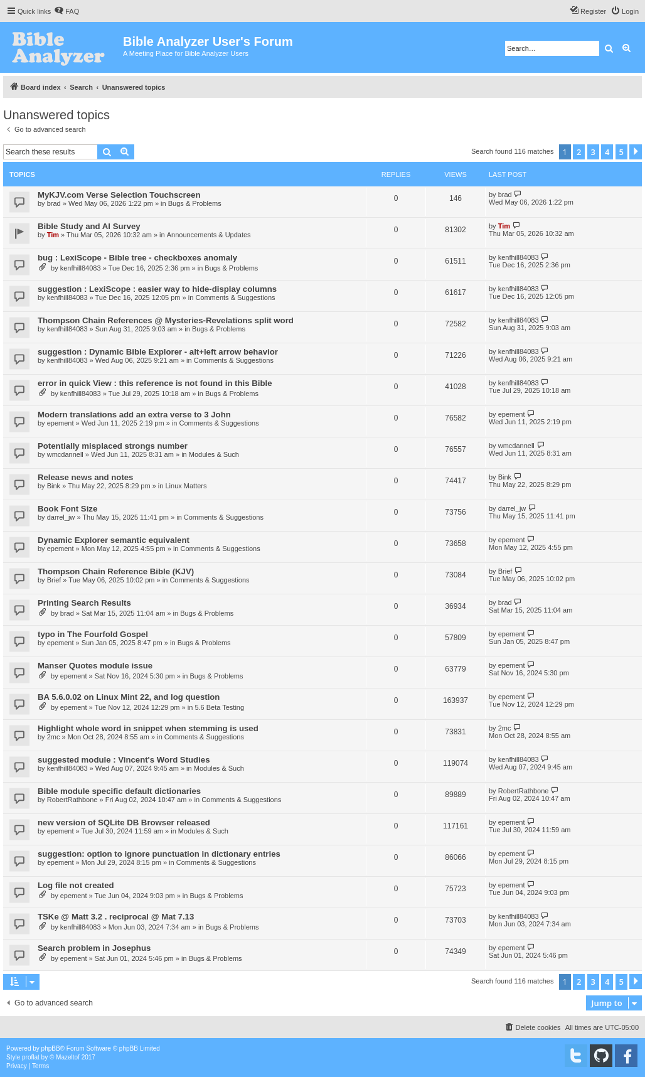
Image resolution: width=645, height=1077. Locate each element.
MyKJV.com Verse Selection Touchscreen (119, 195)
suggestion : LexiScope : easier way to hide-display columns (157, 289)
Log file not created (76, 885)
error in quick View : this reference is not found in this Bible (155, 383)
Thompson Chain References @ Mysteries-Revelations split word (166, 320)
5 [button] (621, 152)
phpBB (50, 1048)
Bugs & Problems (194, 203)
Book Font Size (67, 508)
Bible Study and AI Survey (89, 226)
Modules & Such (214, 454)
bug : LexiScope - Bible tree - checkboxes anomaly (137, 257)
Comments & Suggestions (235, 297)
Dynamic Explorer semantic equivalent (113, 540)
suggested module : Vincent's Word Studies (124, 759)
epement (60, 423)
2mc (53, 737)
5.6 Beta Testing (219, 707)
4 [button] (607, 152)
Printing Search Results (84, 603)
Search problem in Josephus (94, 948)
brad (54, 203)
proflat (31, 1057)
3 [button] (593, 152)
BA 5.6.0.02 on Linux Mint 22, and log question (129, 697)
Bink (53, 486)
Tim (53, 234)
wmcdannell (65, 454)
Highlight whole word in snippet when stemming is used (148, 728)
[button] (635, 151)
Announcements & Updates (209, 234)
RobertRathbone (72, 799)
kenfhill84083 (80, 268)
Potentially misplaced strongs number (113, 446)
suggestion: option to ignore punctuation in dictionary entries (159, 854)
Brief (54, 580)
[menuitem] (66, 11)
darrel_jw (61, 517)
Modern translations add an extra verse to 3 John (134, 414)
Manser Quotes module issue (95, 665)
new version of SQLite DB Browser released (124, 822)
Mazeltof (68, 1057)
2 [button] (579, 152)
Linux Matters (185, 486)
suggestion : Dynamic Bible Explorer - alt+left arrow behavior (158, 351)
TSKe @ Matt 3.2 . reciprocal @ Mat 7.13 (116, 916)
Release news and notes (85, 477)
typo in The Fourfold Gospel (93, 634)
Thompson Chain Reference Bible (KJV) (116, 571)
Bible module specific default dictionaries (119, 791)
